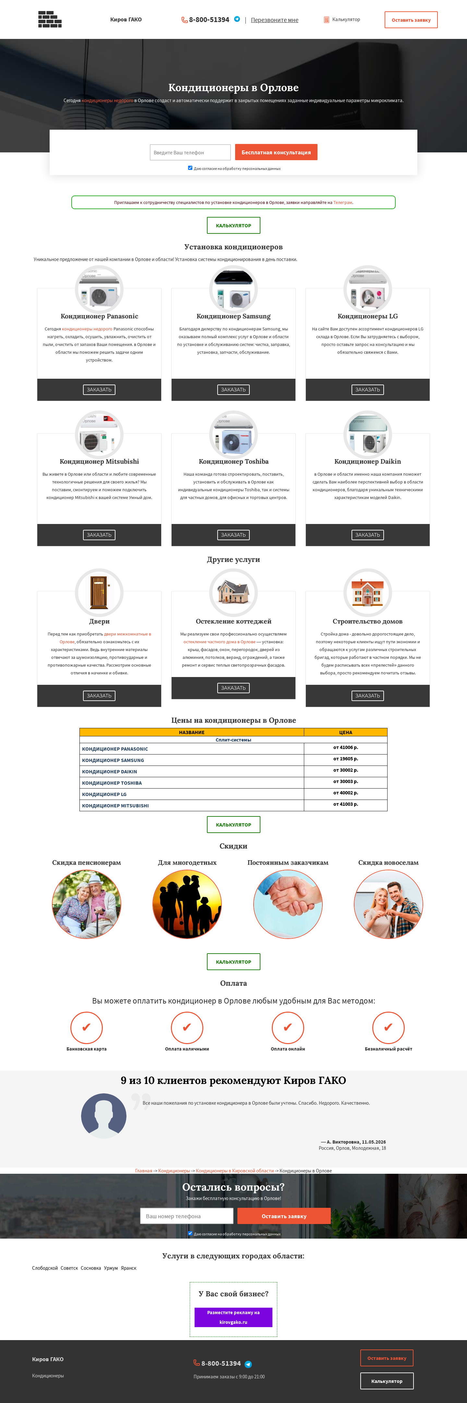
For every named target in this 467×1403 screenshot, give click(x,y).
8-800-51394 (209, 19)
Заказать (99, 390)
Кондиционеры (174, 1171)
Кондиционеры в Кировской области (235, 1171)
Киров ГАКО (48, 1359)
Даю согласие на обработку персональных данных (234, 168)
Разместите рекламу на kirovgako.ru (233, 1317)
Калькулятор (341, 19)
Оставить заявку (411, 20)
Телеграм (342, 202)
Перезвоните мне (274, 20)
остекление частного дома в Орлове (220, 642)
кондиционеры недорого (107, 100)
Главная (143, 1171)
